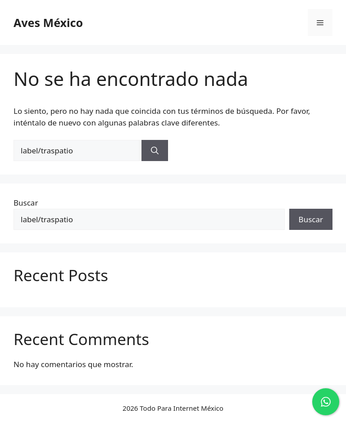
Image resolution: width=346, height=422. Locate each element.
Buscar (26, 203)
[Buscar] (154, 151)
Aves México (48, 22)
